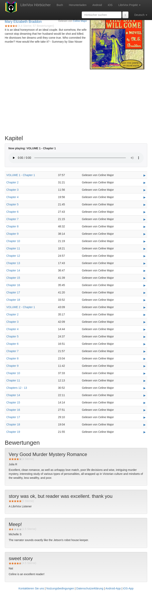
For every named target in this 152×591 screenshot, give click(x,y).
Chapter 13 (13, 263)
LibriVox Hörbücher (35, 5)
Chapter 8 (12, 226)
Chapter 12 (13, 255)
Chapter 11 (13, 248)
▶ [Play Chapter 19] (144, 432)
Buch (60, 5)
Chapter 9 (12, 233)
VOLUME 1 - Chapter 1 (20, 175)
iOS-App (128, 588)
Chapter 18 (13, 299)
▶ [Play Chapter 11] (144, 248)
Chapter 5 (12, 204)
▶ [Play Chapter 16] (144, 285)
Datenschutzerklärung (89, 588)
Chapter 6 (12, 211)
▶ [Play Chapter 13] (144, 263)
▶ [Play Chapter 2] (144, 182)
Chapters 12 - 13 (16, 387)
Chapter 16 (13, 285)
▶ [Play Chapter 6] (144, 212)
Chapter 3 (12, 189)
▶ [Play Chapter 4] (144, 197)
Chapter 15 (13, 277)
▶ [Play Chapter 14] (144, 270)
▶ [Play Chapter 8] (144, 226)
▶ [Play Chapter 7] (144, 219)
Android (97, 5)
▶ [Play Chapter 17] (144, 292)
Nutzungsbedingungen (60, 588)
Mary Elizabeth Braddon (23, 22)
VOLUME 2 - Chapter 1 (20, 307)
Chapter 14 (13, 270)
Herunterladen (77, 5)
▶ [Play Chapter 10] (144, 241)
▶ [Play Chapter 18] (144, 300)
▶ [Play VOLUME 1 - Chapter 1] (144, 175)
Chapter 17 (13, 292)
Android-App (113, 588)
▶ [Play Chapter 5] (144, 204)
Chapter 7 (12, 219)
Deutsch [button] (140, 14)
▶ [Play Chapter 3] (144, 190)
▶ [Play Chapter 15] (144, 278)
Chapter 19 (13, 431)
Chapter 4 (12, 197)
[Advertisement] (76, 101)
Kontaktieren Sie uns (31, 588)
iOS (110, 5)
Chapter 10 (13, 241)
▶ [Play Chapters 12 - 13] (144, 388)
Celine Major (80, 21)
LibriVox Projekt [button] (129, 5)
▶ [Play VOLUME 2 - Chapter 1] (144, 307)
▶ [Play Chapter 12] (144, 256)
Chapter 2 (12, 182)
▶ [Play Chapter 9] (144, 234)
